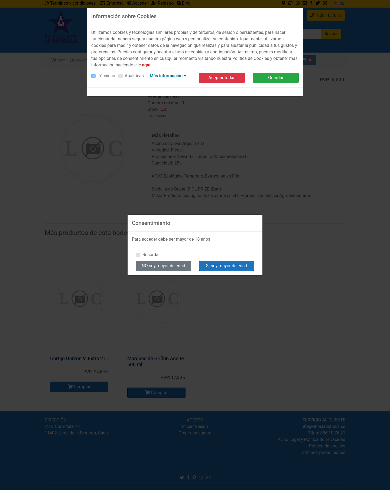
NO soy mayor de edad (163, 265)
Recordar (151, 254)
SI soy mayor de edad (226, 265)
